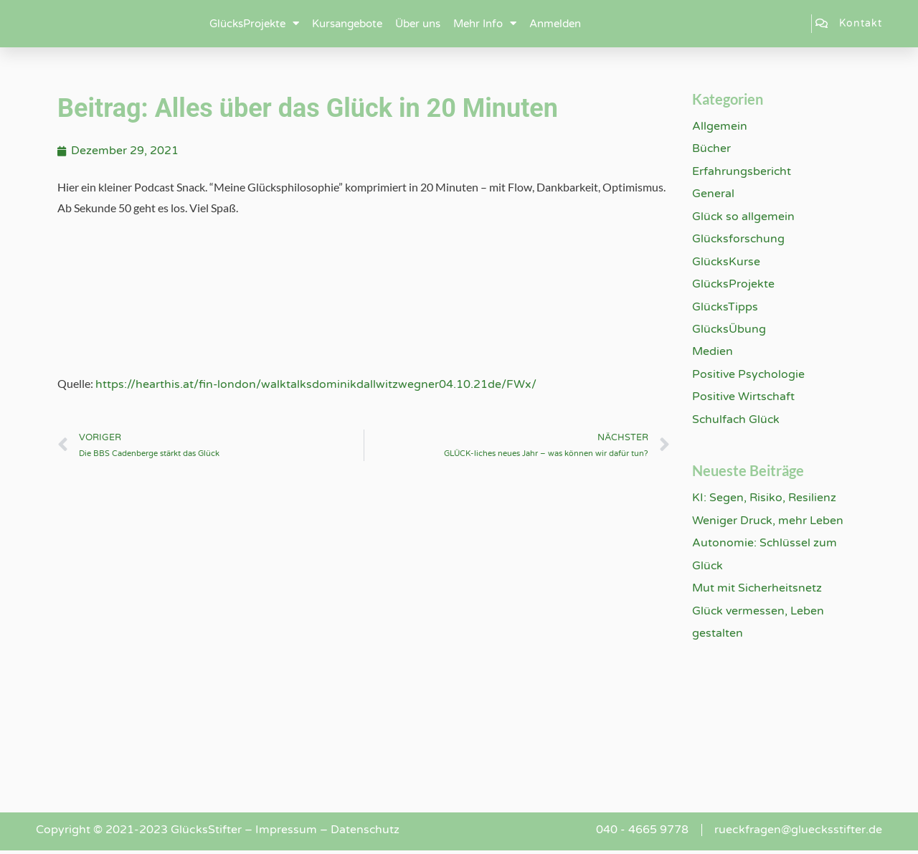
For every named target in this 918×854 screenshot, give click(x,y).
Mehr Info (484, 23)
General (713, 194)
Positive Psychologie (748, 376)
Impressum (286, 833)
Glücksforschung (739, 239)
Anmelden (555, 23)
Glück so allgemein (743, 217)
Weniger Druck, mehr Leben (768, 523)
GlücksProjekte (254, 23)
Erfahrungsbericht (742, 171)
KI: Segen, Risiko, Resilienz (764, 500)
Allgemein (719, 126)
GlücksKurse (726, 262)
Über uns (417, 23)
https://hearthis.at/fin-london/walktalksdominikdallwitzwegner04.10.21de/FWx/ (316, 384)
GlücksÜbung (729, 330)
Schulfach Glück (737, 421)
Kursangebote (347, 23)
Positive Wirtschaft (743, 399)
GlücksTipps (725, 307)
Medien (712, 353)
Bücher (712, 148)
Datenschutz (365, 833)
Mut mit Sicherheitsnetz (757, 591)
